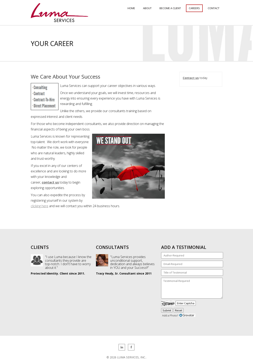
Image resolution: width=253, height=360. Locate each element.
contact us (50, 182)
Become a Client (170, 8)
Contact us (191, 78)
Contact (213, 8)
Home (131, 8)
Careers (194, 8)
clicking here (39, 206)
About (147, 8)
